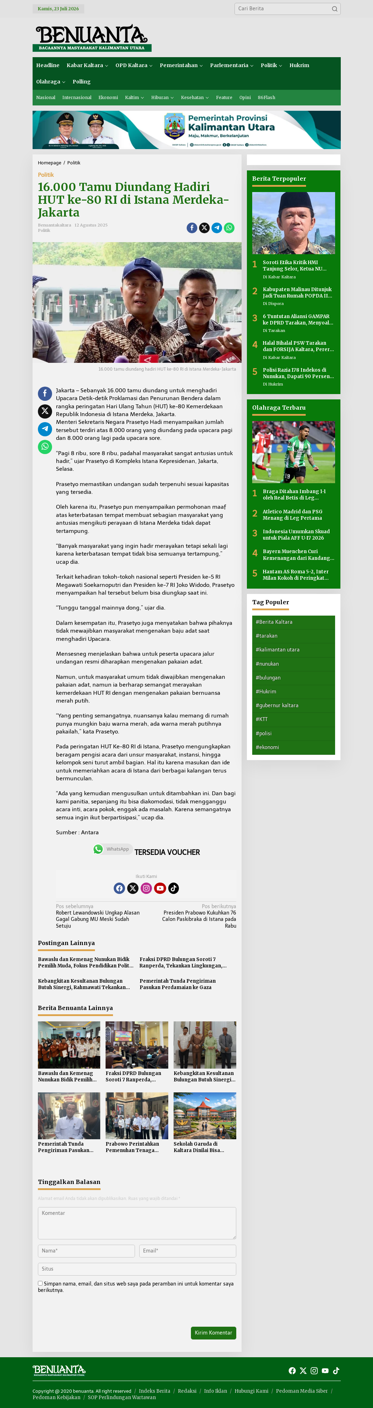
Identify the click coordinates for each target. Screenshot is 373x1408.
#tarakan (266, 636)
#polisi (264, 734)
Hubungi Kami (251, 1391)
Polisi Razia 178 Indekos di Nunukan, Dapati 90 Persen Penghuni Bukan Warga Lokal (298, 373)
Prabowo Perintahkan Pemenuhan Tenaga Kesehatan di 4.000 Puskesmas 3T (132, 1147)
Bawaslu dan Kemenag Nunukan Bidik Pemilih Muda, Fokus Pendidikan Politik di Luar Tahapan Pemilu (86, 962)
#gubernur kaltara (277, 706)
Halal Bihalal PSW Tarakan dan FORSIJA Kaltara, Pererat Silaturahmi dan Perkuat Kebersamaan (299, 346)
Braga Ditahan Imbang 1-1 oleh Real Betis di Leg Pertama (294, 495)
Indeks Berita (154, 1391)
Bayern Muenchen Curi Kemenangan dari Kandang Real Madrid (296, 555)
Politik (45, 174)
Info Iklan (215, 1391)
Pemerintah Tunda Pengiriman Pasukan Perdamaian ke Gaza (178, 984)
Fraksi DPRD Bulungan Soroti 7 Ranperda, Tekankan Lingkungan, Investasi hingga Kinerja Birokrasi (182, 962)
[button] (335, 9)
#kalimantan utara (278, 650)
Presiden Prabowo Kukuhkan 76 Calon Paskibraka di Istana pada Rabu (193, 916)
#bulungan (268, 678)
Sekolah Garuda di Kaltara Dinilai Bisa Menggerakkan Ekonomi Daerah (204, 1147)
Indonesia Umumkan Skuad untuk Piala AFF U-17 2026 (296, 535)
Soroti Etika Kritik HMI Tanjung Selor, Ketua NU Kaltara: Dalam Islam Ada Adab (294, 266)
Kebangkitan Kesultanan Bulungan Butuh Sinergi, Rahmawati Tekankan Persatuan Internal (82, 984)
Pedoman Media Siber (302, 1391)
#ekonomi (267, 747)
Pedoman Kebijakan (56, 1398)
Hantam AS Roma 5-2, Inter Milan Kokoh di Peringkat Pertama (296, 575)
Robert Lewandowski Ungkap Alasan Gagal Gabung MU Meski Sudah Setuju (99, 916)
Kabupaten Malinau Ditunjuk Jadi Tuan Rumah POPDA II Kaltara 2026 (297, 292)
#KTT (261, 719)
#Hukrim (266, 692)
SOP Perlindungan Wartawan (122, 1398)
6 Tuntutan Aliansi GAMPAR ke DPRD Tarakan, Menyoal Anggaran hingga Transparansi (296, 319)
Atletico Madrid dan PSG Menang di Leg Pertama (293, 515)
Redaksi (187, 1391)
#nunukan (267, 664)
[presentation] (86, 1311)
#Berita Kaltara (274, 622)
